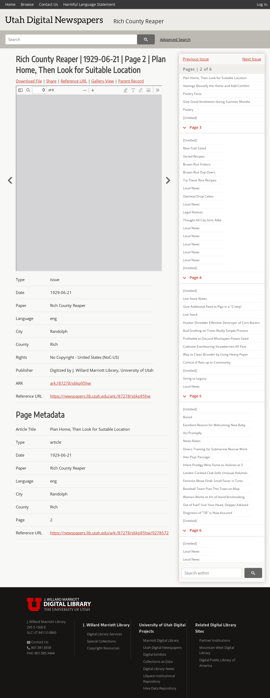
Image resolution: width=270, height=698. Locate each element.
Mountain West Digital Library (216, 650)
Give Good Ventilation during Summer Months (216, 101)
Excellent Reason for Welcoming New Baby (214, 425)
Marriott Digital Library (161, 640)
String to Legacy (194, 378)
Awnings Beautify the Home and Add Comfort (216, 86)
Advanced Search (175, 39)
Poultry (188, 109)
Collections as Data (158, 661)
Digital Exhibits (154, 654)
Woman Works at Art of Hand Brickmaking (214, 497)
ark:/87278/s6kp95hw (70, 383)
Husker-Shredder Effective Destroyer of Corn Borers (221, 322)
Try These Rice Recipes (199, 180)
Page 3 (195, 127)
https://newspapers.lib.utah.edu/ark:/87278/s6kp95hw (100, 396)
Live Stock (190, 314)
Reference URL (74, 81)
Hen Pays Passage (196, 457)
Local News (191, 188)
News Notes (192, 441)
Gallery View (102, 81)
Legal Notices (193, 212)
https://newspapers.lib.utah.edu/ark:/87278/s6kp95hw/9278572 (109, 532)
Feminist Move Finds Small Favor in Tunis (213, 481)
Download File (29, 81)
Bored (187, 417)
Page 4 (195, 277)
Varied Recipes (194, 156)
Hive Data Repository (159, 688)
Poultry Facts (192, 93)
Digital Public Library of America (217, 663)
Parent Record (131, 81)
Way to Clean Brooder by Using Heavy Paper (215, 354)
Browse (27, 4)
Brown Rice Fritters (197, 164)
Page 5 (195, 395)
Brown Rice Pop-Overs (199, 172)
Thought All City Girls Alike (202, 220)
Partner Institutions (214, 640)
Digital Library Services (104, 634)
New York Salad (194, 148)
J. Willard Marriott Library (46, 621)
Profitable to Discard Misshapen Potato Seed (215, 338)
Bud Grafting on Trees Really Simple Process (215, 330)
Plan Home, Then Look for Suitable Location (215, 78)
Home (10, 4)
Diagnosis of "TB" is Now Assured (207, 513)
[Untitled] (190, 118)
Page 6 (195, 530)
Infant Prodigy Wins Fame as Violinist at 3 (213, 465)
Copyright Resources (103, 648)
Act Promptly (192, 433)
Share (51, 81)
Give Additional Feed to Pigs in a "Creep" (212, 306)
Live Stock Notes (195, 298)
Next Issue (251, 59)
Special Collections (101, 641)
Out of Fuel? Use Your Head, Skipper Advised (215, 505)
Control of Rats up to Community (206, 362)
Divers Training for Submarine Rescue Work (215, 449)
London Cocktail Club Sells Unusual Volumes (215, 473)
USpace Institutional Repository (159, 678)
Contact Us (48, 4)
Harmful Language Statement (89, 4)
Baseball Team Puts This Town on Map (211, 488)
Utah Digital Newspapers (162, 647)
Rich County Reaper (138, 21)
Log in (262, 4)
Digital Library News (158, 668)
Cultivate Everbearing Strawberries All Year (215, 346)
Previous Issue (196, 59)
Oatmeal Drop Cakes (198, 196)
